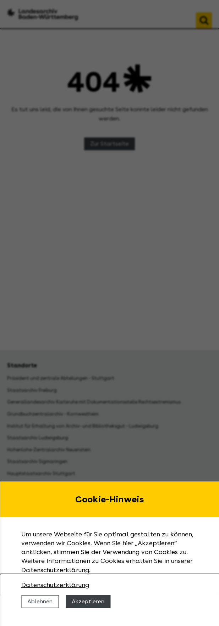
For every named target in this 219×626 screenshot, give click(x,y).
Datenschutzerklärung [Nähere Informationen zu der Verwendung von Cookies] (55, 584)
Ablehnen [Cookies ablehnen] (40, 601)
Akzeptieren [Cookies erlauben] (88, 601)
